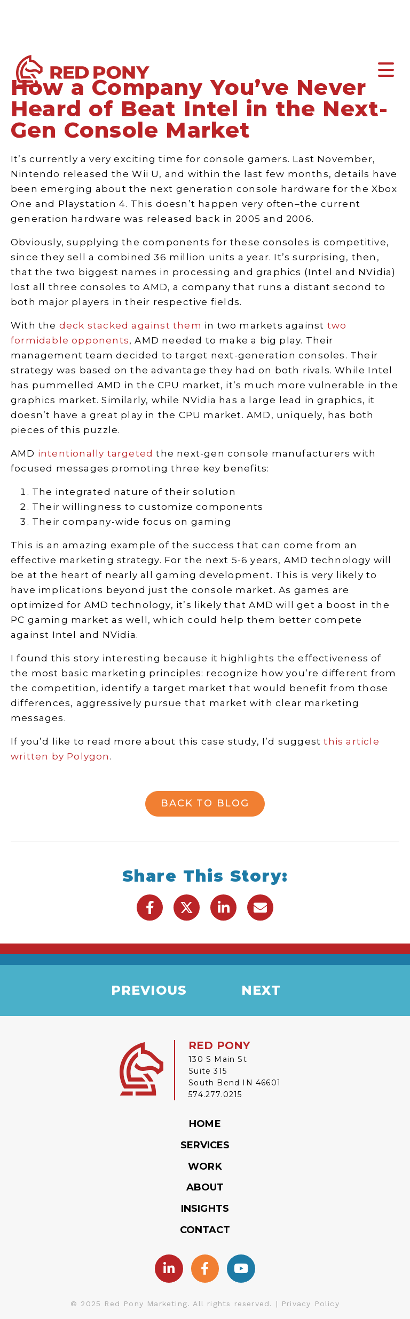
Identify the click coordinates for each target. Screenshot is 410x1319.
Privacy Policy (310, 1303)
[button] (150, 907)
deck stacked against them (130, 325)
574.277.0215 (215, 1094)
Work (205, 1166)
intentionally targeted (95, 453)
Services (205, 1145)
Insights (205, 1208)
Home (204, 1124)
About (205, 1187)
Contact (205, 1230)
